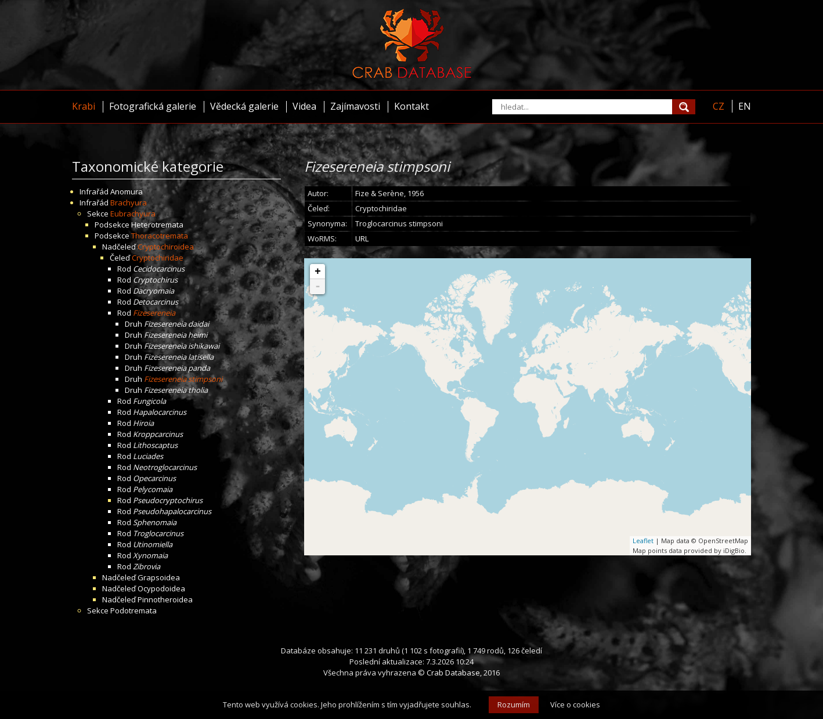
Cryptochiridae (157, 257)
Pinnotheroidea (165, 599)
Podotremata (133, 610)
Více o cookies (575, 704)
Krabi (83, 106)
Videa (304, 106)
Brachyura (128, 202)
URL (362, 238)
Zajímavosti (355, 106)
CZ (718, 106)
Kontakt (411, 106)
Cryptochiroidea (166, 246)
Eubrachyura (133, 213)
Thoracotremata (159, 235)
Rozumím (513, 704)
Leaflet (643, 540)
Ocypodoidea (161, 588)
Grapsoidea (159, 577)
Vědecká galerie (244, 106)
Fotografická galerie (152, 106)
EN (744, 106)
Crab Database (453, 672)
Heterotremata (157, 224)
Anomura (126, 191)
